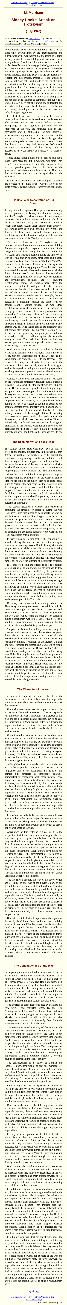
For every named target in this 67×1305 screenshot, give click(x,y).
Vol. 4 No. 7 (34, 38)
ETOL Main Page (34, 5)
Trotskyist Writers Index (42, 2)
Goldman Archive (19, 2)
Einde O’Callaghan (45, 41)
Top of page (33, 1291)
